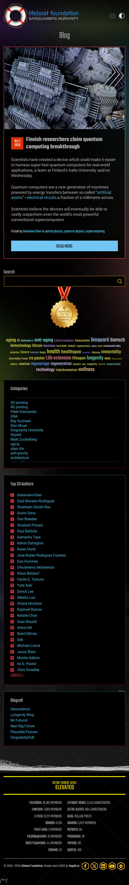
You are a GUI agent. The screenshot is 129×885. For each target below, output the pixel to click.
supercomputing (95, 231)
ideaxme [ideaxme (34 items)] (96, 352)
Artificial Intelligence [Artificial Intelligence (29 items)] (64, 340)
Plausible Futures (24, 732)
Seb (20, 640)
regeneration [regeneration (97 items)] (61, 363)
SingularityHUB (22, 737)
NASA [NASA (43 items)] (108, 359)
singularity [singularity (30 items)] (92, 364)
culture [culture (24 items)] (94, 346)
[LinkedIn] (103, 866)
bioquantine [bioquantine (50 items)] (82, 340)
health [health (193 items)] (53, 352)
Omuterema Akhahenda (35, 567)
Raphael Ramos (29, 609)
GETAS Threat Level (64, 786)
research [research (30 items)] (77, 364)
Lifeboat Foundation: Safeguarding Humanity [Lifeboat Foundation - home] (53, 16)
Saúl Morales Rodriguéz (35, 501)
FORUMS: (53, 850)
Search (119, 281)
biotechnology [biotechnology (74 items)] (20, 345)
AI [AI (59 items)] (18, 341)
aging (14, 444)
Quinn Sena (26, 513)
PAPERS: (72, 843)
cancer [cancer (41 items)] (71, 346)
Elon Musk (18, 426)
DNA (14, 416)
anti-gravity (19, 453)
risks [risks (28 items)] (84, 364)
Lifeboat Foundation (32, 866)
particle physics (54, 231)
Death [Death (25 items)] (100, 346)
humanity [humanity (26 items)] (86, 352)
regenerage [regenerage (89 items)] (40, 363)
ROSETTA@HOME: (36, 843)
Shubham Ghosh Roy (33, 507)
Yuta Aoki (24, 585)
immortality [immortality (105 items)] (111, 352)
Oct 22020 (17, 143)
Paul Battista (27, 531)
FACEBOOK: (35, 803)
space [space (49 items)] (101, 364)
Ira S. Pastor (26, 664)
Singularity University (27, 430)
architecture (19, 458)
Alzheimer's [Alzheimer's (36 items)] (27, 341)
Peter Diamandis (23, 412)
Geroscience (20, 709)
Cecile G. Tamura (30, 579)
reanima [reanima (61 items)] (24, 364)
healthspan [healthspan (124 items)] (71, 352)
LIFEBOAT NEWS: (76, 803)
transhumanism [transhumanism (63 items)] (66, 370)
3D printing (19, 402)
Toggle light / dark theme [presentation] (122, 16)
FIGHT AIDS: (41, 830)
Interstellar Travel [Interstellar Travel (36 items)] (18, 359)
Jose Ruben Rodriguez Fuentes (41, 555)
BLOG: (70, 816)
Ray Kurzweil (20, 421)
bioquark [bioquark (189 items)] (100, 340)
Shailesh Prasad (30, 525)
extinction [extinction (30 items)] (14, 352)
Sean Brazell (27, 622)
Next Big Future (22, 726)
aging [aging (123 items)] (11, 340)
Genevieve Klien (32, 231)
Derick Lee (25, 591)
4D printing (19, 407)
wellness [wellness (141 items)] (86, 370)
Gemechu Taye (28, 537)
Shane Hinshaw (29, 603)
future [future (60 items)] (24, 352)
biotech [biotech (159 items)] (117, 340)
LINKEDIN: (37, 809)
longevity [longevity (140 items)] (95, 358)
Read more (64, 246)
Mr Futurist (19, 720)
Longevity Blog (22, 715)
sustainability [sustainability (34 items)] (114, 364)
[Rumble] (121, 866)
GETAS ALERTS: (76, 809)
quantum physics (74, 231)
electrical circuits (41, 197)
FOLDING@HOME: (37, 837)
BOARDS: (72, 823)
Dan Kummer (27, 561)
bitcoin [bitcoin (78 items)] (37, 345)
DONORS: (50, 823)
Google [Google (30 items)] (43, 352)
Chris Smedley (28, 670)
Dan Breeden (27, 519)
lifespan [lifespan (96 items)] (79, 358)
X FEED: (38, 816)
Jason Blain (26, 652)
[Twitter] (94, 866)
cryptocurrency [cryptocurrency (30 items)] (83, 346)
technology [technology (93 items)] (45, 370)
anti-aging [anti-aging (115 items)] (43, 340)
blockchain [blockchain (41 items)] (49, 346)
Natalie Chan (27, 615)
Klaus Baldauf (28, 573)
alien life (17, 449)
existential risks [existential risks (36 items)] (112, 346)
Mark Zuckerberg (23, 439)
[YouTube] (112, 866)
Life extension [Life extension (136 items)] (58, 358)
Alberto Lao (26, 597)
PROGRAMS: (74, 837)
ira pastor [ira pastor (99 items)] (37, 358)
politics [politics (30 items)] (14, 364)
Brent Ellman (27, 634)
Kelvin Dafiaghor (30, 543)
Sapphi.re (74, 866)
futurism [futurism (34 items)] (34, 352)
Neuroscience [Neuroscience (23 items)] (117, 359)
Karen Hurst (26, 549)
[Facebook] (85, 866)
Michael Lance (28, 646)
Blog (64, 35)
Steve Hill (24, 628)
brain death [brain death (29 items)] (61, 346)
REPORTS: (73, 830)
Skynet (15, 435)
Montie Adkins (28, 658)
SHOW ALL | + (17, 676)
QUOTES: (72, 850)
